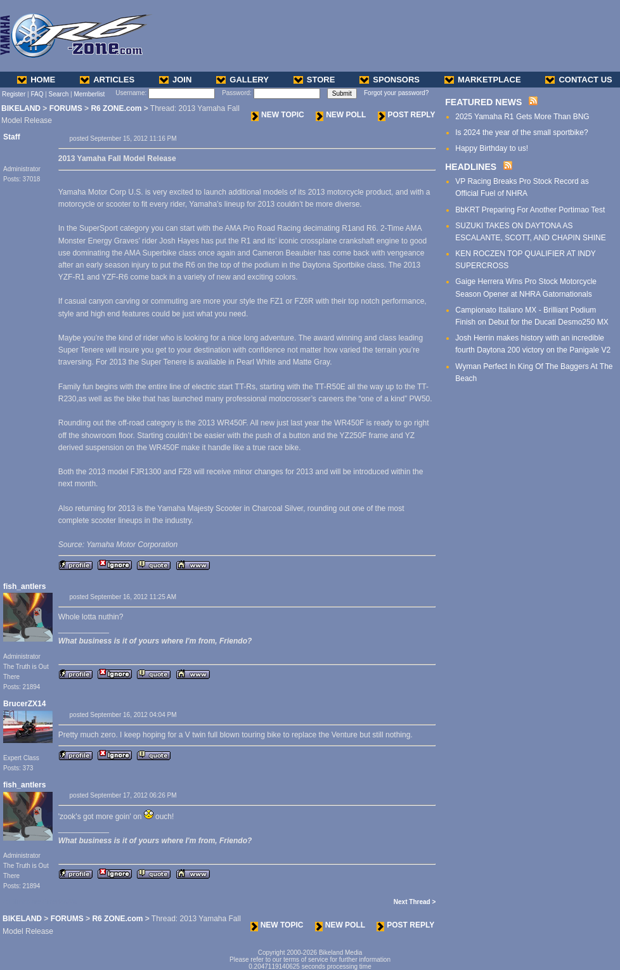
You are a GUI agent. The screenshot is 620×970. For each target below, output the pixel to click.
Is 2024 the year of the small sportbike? (521, 132)
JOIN (175, 79)
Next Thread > (415, 901)
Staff (11, 137)
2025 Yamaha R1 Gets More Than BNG (522, 116)
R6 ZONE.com (116, 108)
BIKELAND (21, 108)
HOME (36, 79)
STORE (314, 79)
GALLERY (242, 79)
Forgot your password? (396, 92)
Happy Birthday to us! (491, 148)
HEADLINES (470, 167)
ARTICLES (107, 79)
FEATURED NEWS (483, 102)
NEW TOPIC (277, 114)
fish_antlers (24, 586)
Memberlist (89, 94)
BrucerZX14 (24, 703)
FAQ (36, 94)
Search (59, 94)
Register (13, 94)
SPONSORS (389, 79)
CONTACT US (578, 79)
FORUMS (65, 108)
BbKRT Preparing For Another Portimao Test (530, 209)
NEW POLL (341, 114)
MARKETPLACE (482, 79)
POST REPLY (407, 114)
